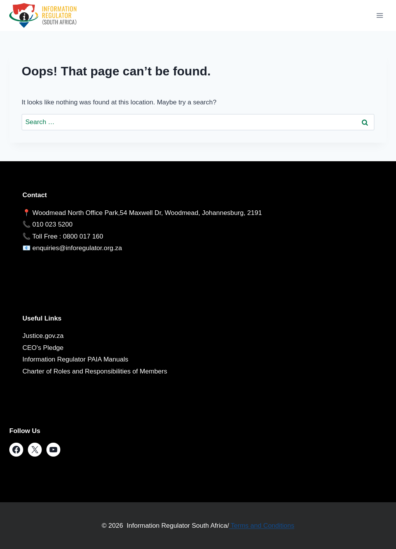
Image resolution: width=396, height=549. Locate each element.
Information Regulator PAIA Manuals (75, 359)
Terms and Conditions (261, 525)
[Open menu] (379, 15)
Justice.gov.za (42, 335)
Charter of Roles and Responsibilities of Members (94, 371)
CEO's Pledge (42, 347)
